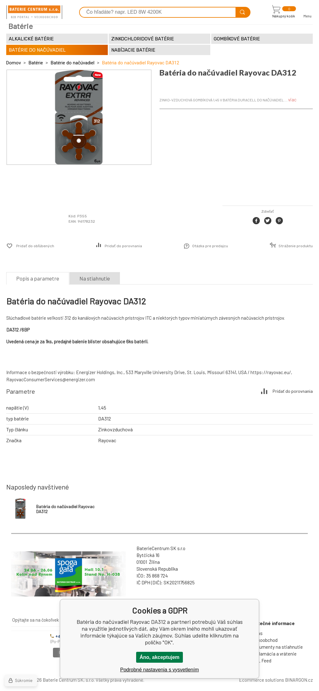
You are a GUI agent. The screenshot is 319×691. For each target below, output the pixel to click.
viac (292, 99)
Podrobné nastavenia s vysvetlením (159, 669)
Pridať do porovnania (123, 246)
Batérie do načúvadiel (72, 63)
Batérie (36, 63)
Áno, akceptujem (159, 657)
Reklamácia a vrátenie (274, 653)
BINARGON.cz (299, 680)
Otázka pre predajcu (210, 246)
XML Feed (261, 660)
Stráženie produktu (296, 246)
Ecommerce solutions (261, 680)
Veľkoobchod (264, 640)
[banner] (34, 12)
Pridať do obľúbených (35, 246)
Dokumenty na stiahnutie (277, 647)
